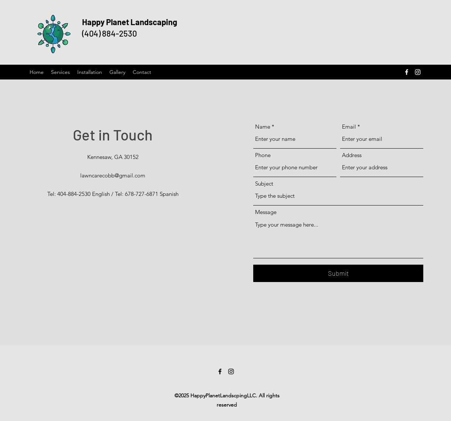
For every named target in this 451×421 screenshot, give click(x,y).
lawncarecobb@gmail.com (112, 175)
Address (352, 155)
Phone (263, 155)
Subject (264, 183)
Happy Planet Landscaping (129, 22)
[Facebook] (406, 72)
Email (349, 126)
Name (262, 126)
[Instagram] (417, 72)
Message (266, 212)
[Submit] (338, 273)
